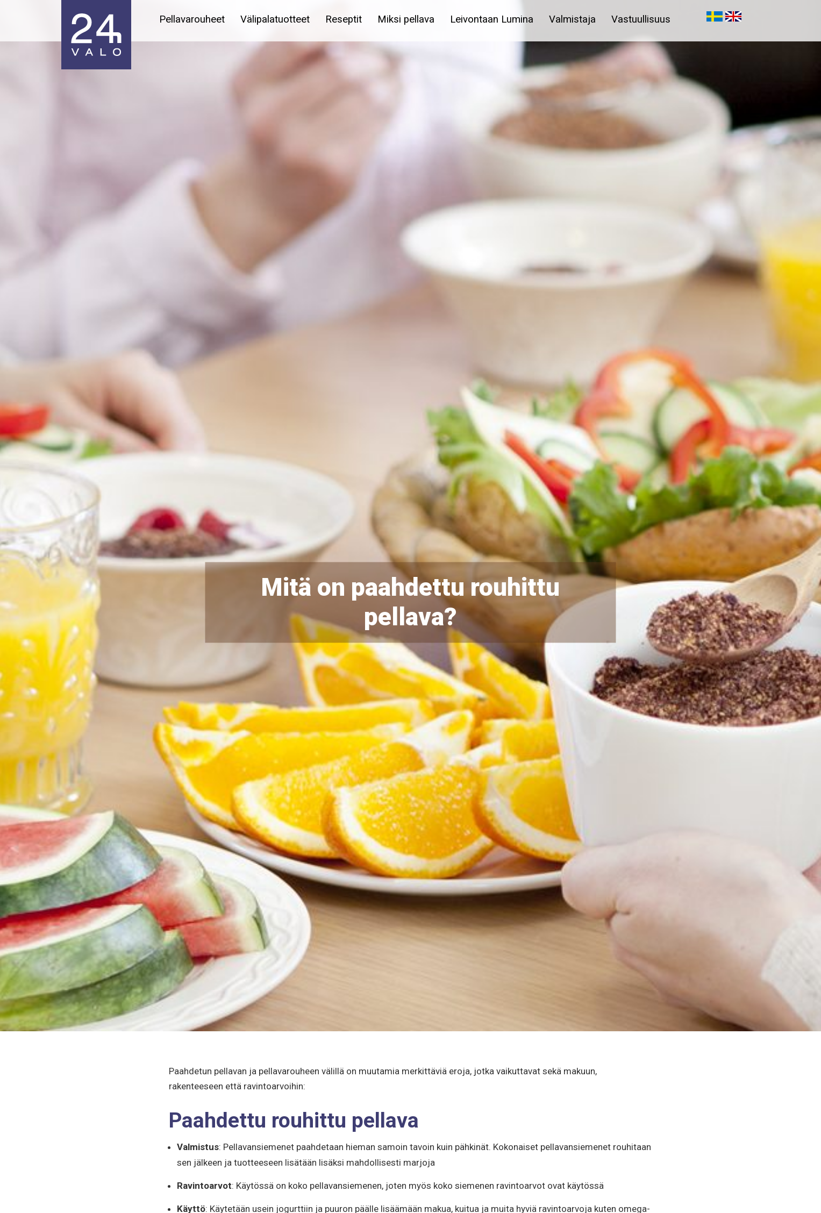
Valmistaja (575, 19)
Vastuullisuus (645, 19)
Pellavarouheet (192, 19)
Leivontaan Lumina (494, 19)
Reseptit (345, 19)
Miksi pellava (408, 19)
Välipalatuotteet (276, 19)
